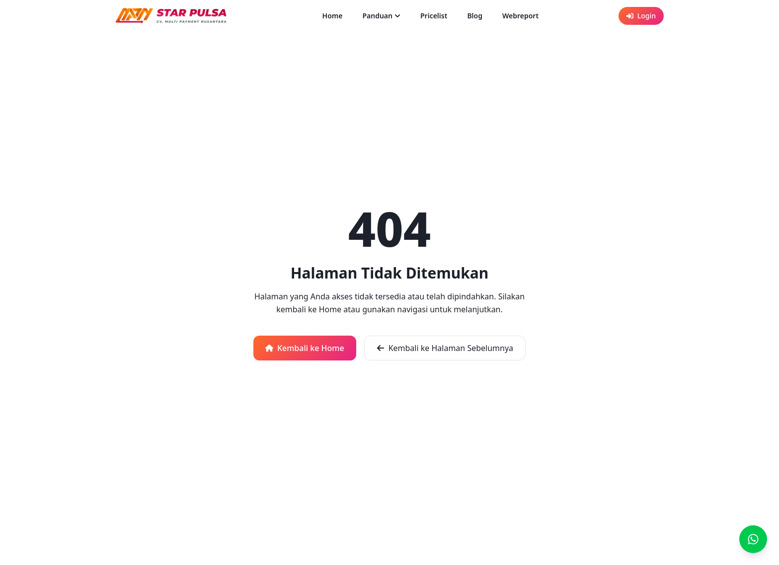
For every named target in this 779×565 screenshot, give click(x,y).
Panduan (381, 15)
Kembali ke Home (304, 348)
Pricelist (433, 15)
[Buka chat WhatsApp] (753, 539)
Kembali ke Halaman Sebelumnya (445, 348)
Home (332, 15)
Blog (474, 15)
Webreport (520, 15)
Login (641, 15)
